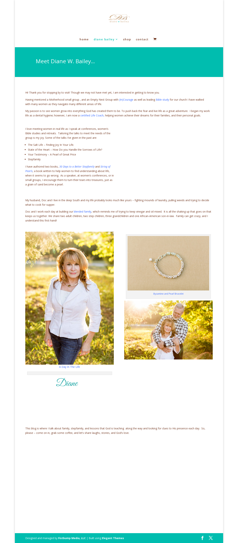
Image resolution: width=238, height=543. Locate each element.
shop (127, 39)
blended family (82, 211)
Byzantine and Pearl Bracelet (168, 293)
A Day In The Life (69, 367)
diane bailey (104, 39)
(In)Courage (126, 99)
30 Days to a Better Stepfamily (76, 166)
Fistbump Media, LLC (72, 538)
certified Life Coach (92, 115)
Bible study (162, 99)
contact (142, 39)
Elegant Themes (113, 538)
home (84, 39)
